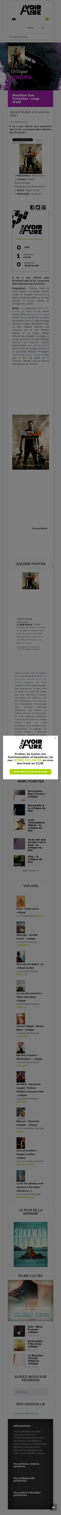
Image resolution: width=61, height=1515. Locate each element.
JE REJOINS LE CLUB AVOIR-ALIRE (30, 772)
